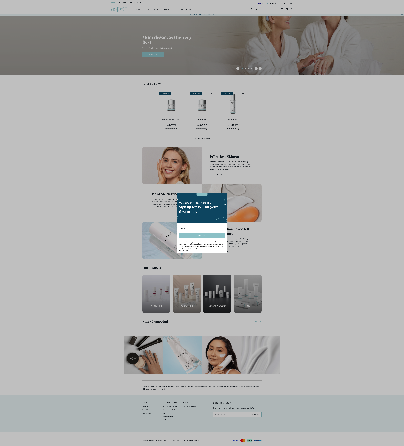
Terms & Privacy (183, 250)
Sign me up (202, 235)
